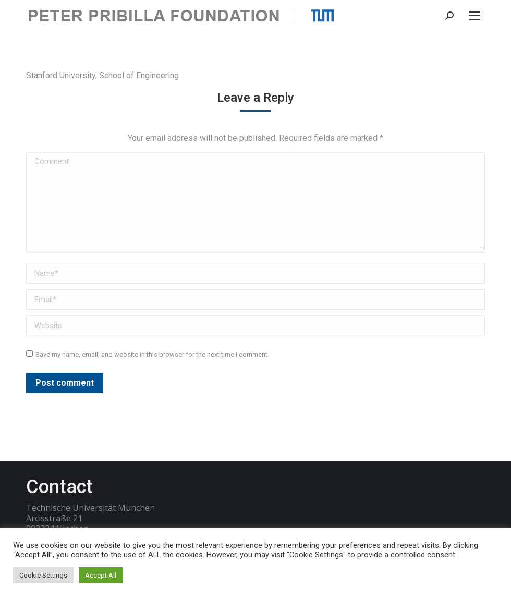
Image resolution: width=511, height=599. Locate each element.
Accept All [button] (100, 575)
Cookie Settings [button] (43, 575)
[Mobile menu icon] (474, 15)
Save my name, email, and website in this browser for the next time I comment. (152, 354)
